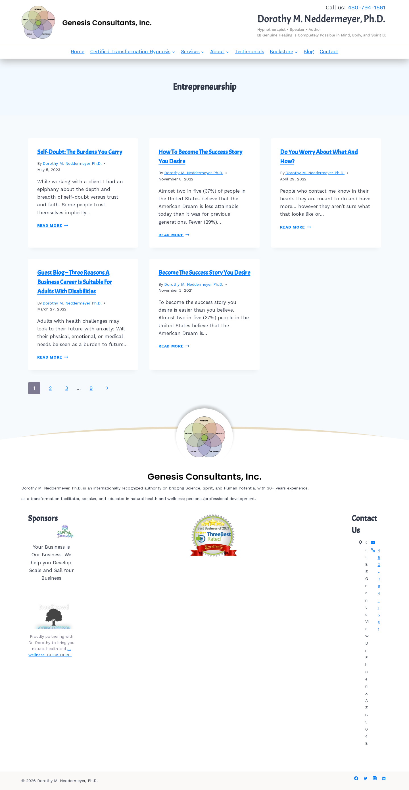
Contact (329, 51)
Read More (52, 225)
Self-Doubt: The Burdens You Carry (79, 152)
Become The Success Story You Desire (204, 273)
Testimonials (249, 51)
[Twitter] (366, 778)
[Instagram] (375, 778)
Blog (309, 51)
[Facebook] (356, 778)
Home (77, 51)
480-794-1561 (366, 7)
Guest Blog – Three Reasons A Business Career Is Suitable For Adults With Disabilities (74, 282)
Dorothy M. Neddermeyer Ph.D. (72, 163)
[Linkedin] (384, 778)
